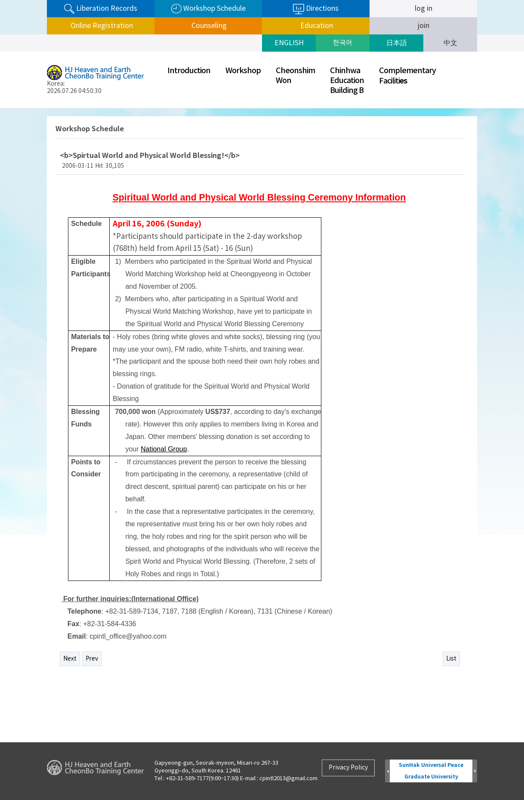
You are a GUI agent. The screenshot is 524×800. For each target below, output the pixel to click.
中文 (450, 43)
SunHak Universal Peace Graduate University (431, 771)
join (423, 26)
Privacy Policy (348, 767)
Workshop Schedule (208, 9)
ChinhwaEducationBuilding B (347, 80)
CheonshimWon (295, 75)
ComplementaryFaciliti (407, 76)
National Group (164, 449)
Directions (316, 9)
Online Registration (101, 26)
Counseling (208, 26)
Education (316, 26)
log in (423, 8)
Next (70, 658)
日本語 (396, 43)
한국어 (342, 43)
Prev (92, 658)
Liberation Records (100, 9)
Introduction (188, 70)
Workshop (243, 70)
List (451, 658)
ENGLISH (289, 43)
